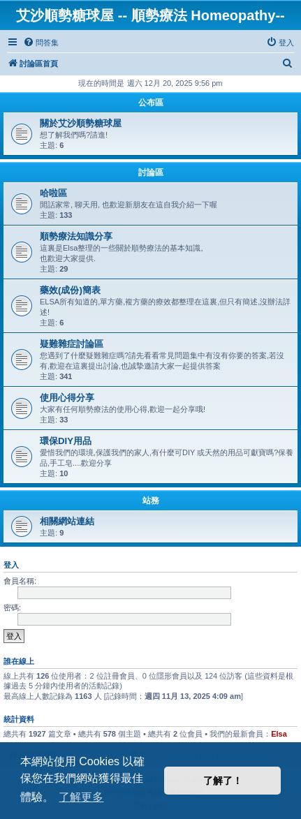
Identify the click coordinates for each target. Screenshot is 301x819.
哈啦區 (53, 193)
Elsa (279, 734)
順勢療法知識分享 (76, 236)
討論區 (150, 172)
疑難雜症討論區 (71, 344)
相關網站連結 (67, 521)
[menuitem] (41, 42)
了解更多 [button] (81, 797)
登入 (11, 565)
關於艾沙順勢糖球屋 (81, 123)
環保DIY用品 (65, 441)
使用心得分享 (67, 397)
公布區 (150, 103)
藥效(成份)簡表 (70, 290)
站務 (150, 501)
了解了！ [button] (222, 780)
